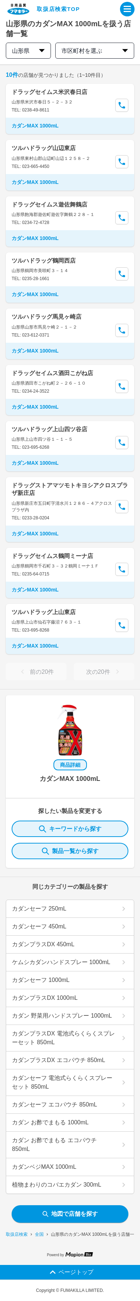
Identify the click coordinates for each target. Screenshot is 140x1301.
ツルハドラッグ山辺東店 (44, 148)
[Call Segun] (121, 105)
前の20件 (36, 671)
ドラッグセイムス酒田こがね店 (52, 373)
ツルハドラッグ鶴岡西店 (44, 261)
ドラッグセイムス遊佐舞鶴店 (49, 204)
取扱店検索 (17, 1234)
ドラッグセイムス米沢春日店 (49, 92)
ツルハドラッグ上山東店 (44, 612)
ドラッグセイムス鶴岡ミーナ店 (52, 556)
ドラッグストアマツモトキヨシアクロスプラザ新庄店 (70, 489)
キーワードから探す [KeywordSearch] (70, 829)
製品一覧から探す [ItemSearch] (70, 851)
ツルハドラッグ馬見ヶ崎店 (46, 317)
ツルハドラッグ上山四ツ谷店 (49, 429)
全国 (39, 1234)
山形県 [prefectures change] (28, 51)
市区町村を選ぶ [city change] (94, 51)
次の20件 (104, 671)
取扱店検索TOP (58, 9)
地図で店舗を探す (70, 1214)
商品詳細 (70, 765)
